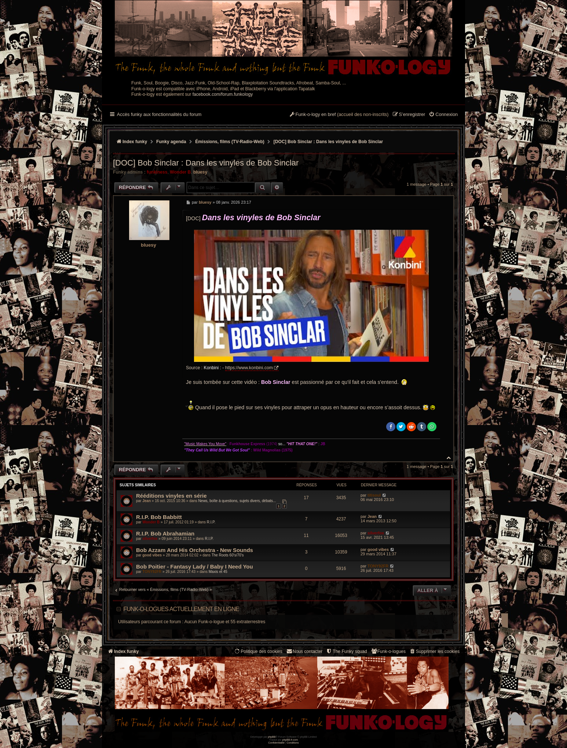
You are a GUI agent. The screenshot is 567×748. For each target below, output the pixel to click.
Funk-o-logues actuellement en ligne (181, 609)
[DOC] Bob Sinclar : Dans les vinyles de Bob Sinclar (328, 141)
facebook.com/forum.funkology (223, 94)
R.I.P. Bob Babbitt (159, 517)
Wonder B (180, 172)
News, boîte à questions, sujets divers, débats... (237, 501)
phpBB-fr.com (290, 739)
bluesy (200, 172)
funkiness (157, 172)
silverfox (149, 539)
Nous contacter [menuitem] (304, 651)
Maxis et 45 (218, 572)
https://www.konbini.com (249, 367)
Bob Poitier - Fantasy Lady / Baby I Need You (194, 566)
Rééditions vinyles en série (171, 496)
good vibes (152, 555)
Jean (146, 501)
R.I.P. (211, 522)
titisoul (374, 495)
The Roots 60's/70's (228, 555)
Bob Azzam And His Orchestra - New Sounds (194, 550)
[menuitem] (443, 115)
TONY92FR (151, 572)
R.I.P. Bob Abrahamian (165, 533)
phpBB (271, 737)
